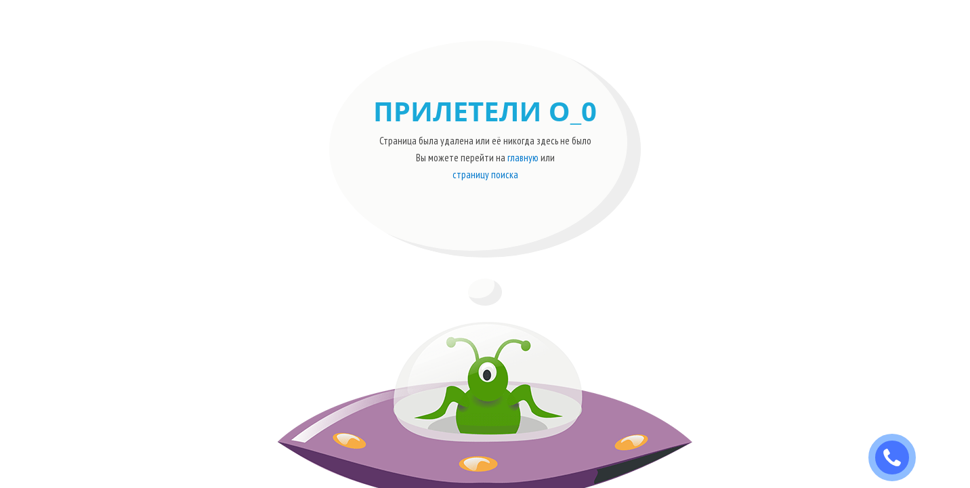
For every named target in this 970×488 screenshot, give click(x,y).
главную (523, 157)
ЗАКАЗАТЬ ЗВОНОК (897, 457)
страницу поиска (485, 174)
